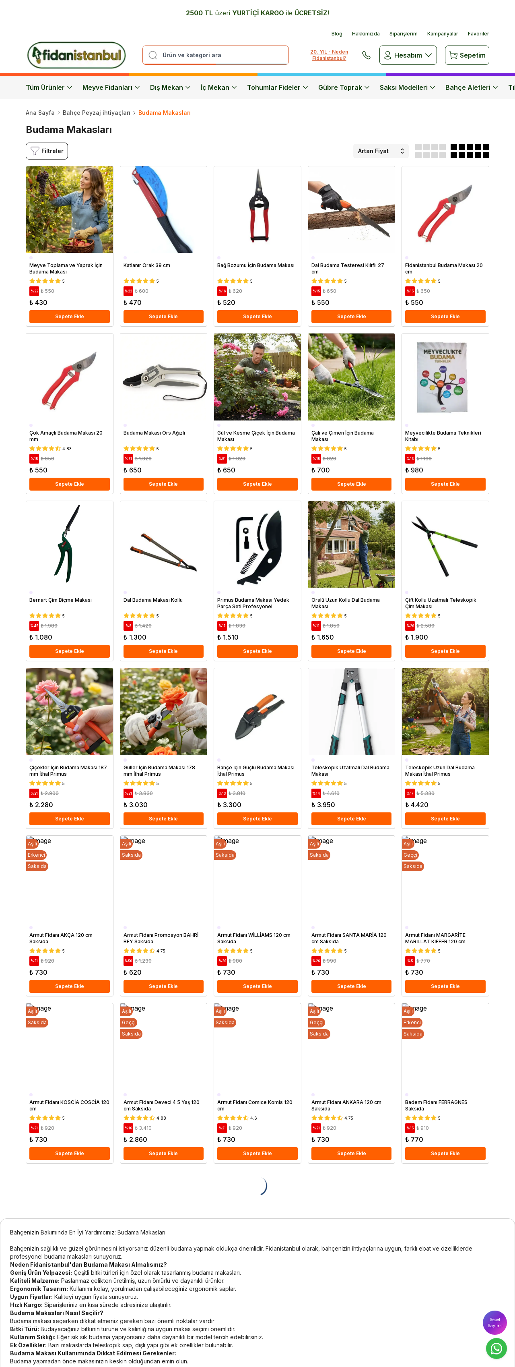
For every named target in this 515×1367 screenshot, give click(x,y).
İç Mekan (219, 87)
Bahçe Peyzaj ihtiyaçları (96, 112)
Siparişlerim (403, 34)
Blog (337, 34)
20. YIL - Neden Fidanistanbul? (329, 55)
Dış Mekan (170, 87)
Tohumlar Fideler (278, 87)
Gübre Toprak (344, 87)
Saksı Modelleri (408, 87)
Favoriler (478, 34)
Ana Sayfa (40, 112)
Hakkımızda (366, 34)
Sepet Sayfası (495, 1322)
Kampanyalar (442, 34)
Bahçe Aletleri (472, 87)
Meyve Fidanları (111, 87)
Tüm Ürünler (49, 87)
